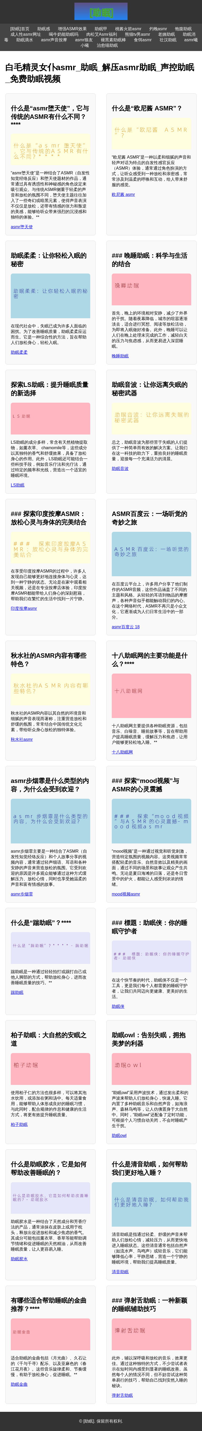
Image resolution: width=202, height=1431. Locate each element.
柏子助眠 (19, 1124)
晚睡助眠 (120, 356)
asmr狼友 (84, 40)
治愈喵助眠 (107, 45)
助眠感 (43, 29)
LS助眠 (17, 485)
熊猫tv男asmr (137, 34)
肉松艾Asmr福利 (101, 34)
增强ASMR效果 (72, 29)
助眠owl (119, 1135)
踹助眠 (17, 992)
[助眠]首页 (19, 29)
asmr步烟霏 (22, 894)
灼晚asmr (158, 29)
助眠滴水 (24, 40)
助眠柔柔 (19, 352)
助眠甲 (101, 29)
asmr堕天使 (22, 227)
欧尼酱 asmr (123, 194)
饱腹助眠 (183, 29)
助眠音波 (120, 468)
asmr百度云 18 (126, 627)
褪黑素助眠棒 (113, 40)
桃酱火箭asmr (128, 29)
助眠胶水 (19, 1259)
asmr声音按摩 (54, 40)
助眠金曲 (19, 1384)
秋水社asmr (22, 739)
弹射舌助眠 (122, 1395)
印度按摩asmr (24, 608)
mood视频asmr (126, 894)
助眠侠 (118, 1006)
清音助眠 (120, 1272)
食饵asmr (143, 40)
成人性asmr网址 (26, 34)
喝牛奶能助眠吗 (63, 34)
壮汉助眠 (168, 40)
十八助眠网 (122, 752)
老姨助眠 (166, 34)
